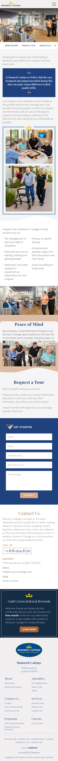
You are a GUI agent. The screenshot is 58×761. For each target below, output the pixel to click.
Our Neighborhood (39, 683)
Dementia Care (38, 739)
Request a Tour (28, 45)
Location (8, 703)
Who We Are (10, 683)
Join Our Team (37, 723)
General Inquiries (47, 45)
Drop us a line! (10, 580)
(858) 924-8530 (11, 45)
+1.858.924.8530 (17, 550)
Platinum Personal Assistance (12, 728)
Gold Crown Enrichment (14, 723)
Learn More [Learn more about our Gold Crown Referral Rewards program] (29, 629)
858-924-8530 (16, 707)
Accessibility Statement (29, 752)
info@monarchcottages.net (17, 571)
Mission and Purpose (13, 687)
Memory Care (37, 707)
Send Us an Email (12, 711)
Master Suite (37, 687)
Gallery (34, 690)
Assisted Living (38, 703)
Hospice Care (37, 711)
